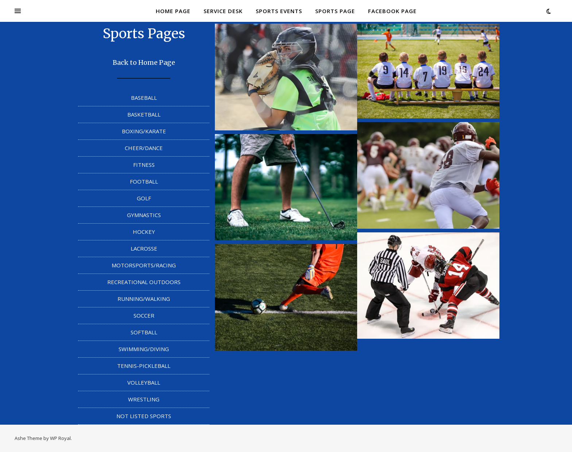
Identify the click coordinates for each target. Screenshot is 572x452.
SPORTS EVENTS (279, 11)
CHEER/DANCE (144, 148)
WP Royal (60, 438)
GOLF (144, 198)
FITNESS (144, 164)
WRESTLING (143, 399)
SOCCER (144, 315)
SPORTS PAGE (335, 11)
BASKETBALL (144, 114)
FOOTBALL (144, 181)
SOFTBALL (144, 332)
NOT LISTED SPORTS (143, 416)
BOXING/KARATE (144, 131)
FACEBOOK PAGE (392, 11)
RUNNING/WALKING (143, 298)
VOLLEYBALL (143, 382)
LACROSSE (144, 248)
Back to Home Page (144, 62)
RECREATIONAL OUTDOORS (144, 282)
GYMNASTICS (144, 215)
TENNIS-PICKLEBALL (143, 365)
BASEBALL (144, 97)
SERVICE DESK (223, 11)
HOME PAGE (173, 11)
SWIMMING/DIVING (144, 349)
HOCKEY (144, 231)
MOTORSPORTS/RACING (144, 265)
